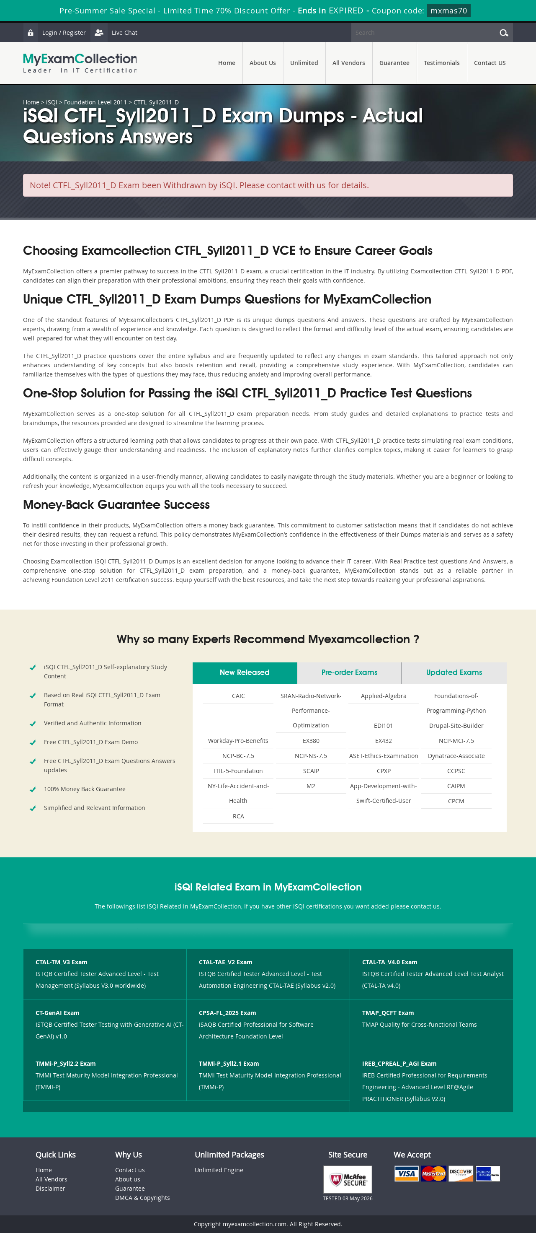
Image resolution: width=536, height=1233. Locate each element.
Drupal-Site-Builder (456, 725)
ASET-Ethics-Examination (383, 756)
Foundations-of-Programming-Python (456, 703)
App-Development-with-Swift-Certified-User (383, 793)
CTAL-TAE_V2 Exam (226, 962)
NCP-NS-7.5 (311, 756)
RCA (238, 816)
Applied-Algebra (384, 696)
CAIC (238, 696)
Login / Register (54, 32)
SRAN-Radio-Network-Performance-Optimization (311, 710)
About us (127, 1179)
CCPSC (456, 771)
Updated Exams (454, 673)
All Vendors (348, 63)
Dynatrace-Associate (456, 756)
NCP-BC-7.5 (238, 756)
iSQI (51, 102)
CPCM (456, 801)
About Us (263, 63)
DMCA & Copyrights (142, 1198)
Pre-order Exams (349, 673)
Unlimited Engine (219, 1170)
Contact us (130, 1170)
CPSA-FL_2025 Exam (227, 1013)
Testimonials (442, 63)
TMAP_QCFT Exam (388, 1013)
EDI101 (383, 725)
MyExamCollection (80, 63)
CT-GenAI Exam (58, 1013)
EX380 (311, 741)
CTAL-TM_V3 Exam (62, 962)
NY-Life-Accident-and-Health (238, 793)
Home (226, 63)
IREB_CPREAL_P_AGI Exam (399, 1063)
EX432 (383, 741)
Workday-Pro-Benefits (238, 741)
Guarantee (394, 63)
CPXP (384, 771)
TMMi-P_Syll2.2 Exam (66, 1063)
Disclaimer (50, 1188)
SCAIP (311, 771)
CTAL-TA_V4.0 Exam (389, 962)
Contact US (490, 63)
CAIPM (456, 786)
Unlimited (304, 63)
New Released (245, 673)
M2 (311, 786)
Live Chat (114, 32)
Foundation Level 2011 (95, 102)
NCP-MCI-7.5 (456, 741)
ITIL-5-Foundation (238, 771)
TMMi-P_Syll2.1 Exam (229, 1063)
